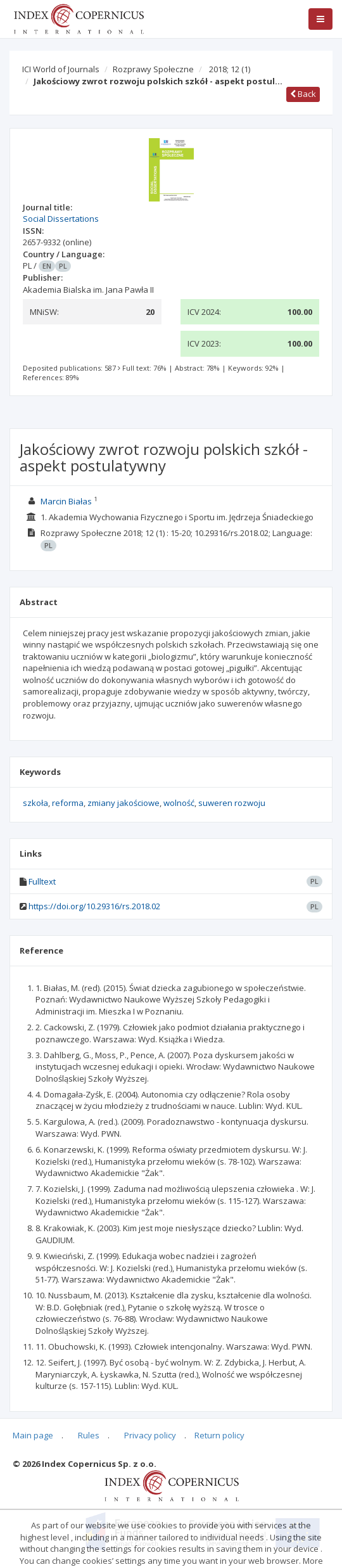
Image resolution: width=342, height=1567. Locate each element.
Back (303, 93)
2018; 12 (229, 69)
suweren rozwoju (231, 803)
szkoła (35, 803)
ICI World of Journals (60, 69)
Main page (33, 1435)
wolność (178, 803)
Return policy (219, 1435)
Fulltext (42, 881)
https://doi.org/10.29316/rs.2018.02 (94, 906)
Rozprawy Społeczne (153, 69)
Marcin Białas (66, 501)
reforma (68, 803)
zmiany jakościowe (123, 803)
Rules (88, 1435)
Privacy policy (150, 1435)
